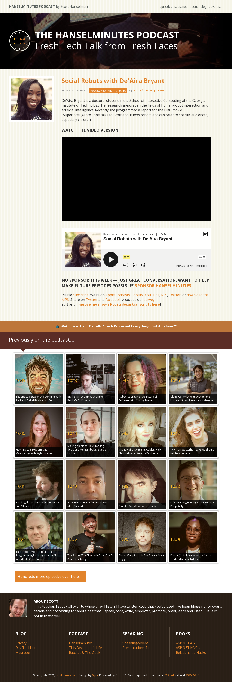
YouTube (152, 295)
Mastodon (23, 651)
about (193, 7)
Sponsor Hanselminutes (163, 285)
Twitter (175, 295)
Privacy (21, 642)
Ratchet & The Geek (85, 651)
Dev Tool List (26, 647)
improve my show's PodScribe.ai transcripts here (118, 304)
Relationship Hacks (191, 651)
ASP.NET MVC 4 (188, 647)
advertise (215, 7)
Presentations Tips (137, 647)
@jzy (95, 674)
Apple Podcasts (118, 295)
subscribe (179, 7)
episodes (164, 7)
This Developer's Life (86, 647)
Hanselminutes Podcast (48, 6)
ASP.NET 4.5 (185, 642)
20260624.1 (193, 674)
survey (149, 299)
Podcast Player (108, 90)
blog (203, 7)
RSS (164, 295)
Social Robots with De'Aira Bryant (113, 80)
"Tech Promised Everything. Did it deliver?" (140, 326)
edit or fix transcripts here (148, 90)
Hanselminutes (81, 642)
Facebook (113, 299)
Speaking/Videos (135, 642)
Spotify (137, 295)
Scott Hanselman (66, 674)
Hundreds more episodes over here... (49, 575)
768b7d (169, 674)
